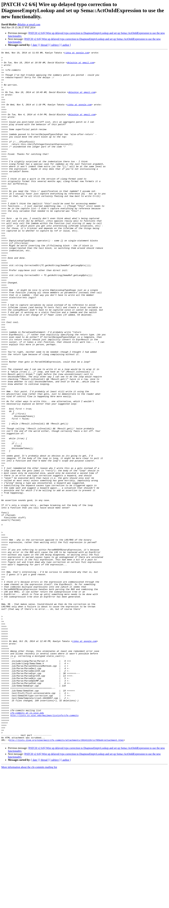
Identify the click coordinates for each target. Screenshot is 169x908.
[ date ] (35, 45)
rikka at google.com (76, 53)
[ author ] (66, 45)
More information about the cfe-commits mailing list (29, 905)
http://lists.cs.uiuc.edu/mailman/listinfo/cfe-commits (44, 848)
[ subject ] (55, 45)
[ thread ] (44, 45)
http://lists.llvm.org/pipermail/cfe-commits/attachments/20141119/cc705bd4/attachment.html (66, 878)
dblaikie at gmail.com (28, 24)
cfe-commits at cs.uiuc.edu (27, 845)
